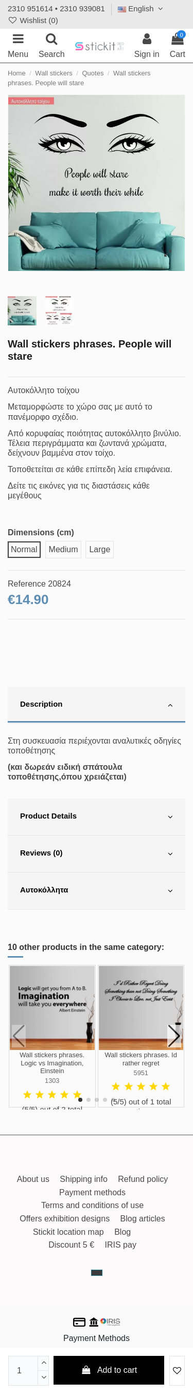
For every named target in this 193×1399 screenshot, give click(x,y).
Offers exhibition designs (65, 1218)
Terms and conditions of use (92, 1205)
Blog (122, 1232)
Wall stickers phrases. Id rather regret (141, 1059)
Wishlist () (33, 20)
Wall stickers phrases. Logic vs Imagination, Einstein (52, 1063)
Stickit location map (68, 1232)
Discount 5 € (71, 1244)
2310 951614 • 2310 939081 (56, 8)
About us (33, 1179)
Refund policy (143, 1179)
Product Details (96, 817)
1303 (52, 1080)
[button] (80, 1100)
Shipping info (84, 1179)
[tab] (96, 705)
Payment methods (92, 1192)
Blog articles (142, 1218)
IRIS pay (120, 1244)
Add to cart (109, 1370)
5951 (141, 1073)
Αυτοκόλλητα (96, 891)
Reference (27, 583)
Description (96, 705)
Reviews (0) (96, 854)
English (142, 8)
